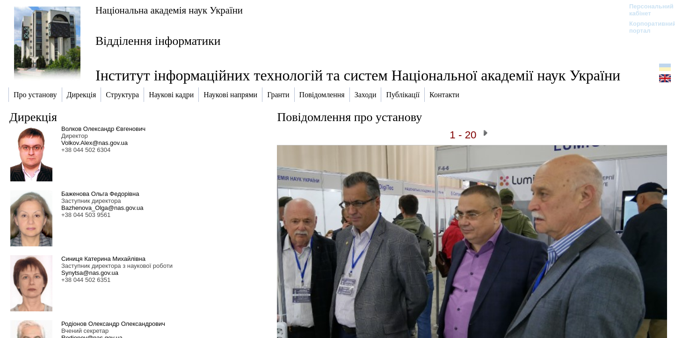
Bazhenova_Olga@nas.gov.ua (102, 207)
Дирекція (33, 117)
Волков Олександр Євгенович (103, 128)
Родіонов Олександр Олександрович (113, 323)
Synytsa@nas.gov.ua (89, 272)
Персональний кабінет (646, 10)
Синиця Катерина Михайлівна (103, 258)
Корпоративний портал (646, 27)
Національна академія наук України (169, 10)
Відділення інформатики (157, 41)
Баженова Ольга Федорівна (100, 193)
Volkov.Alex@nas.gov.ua (94, 142)
